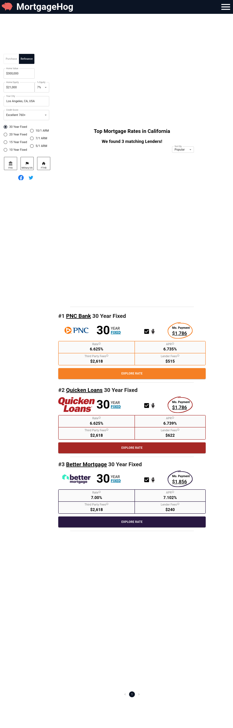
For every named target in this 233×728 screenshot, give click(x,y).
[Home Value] (19, 73)
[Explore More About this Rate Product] (132, 373)
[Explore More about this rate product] (181, 331)
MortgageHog (44, 6)
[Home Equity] (19, 87)
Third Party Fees (96, 356)
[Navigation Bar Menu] (225, 7)
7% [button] (39, 87)
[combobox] (26, 101)
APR (170, 344)
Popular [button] (180, 149)
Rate (96, 344)
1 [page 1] (132, 694)
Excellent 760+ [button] (15, 115)
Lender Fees (170, 356)
